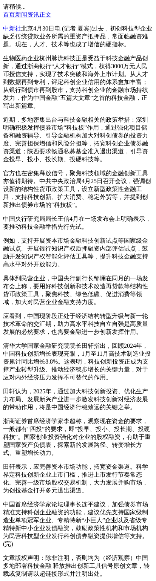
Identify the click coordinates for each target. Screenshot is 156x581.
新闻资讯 (27, 14)
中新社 (12, 28)
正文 (45, 14)
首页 (9, 14)
